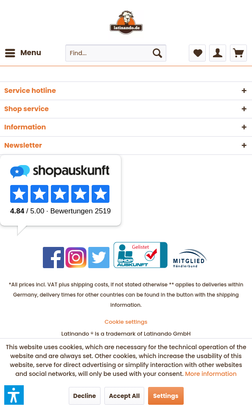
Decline (84, 396)
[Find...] (115, 53)
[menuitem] (22, 53)
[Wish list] (197, 53)
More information (211, 374)
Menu (23, 52)
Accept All (124, 396)
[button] (14, 395)
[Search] (157, 53)
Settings (166, 396)
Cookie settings (126, 322)
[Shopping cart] (238, 53)
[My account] (217, 53)
